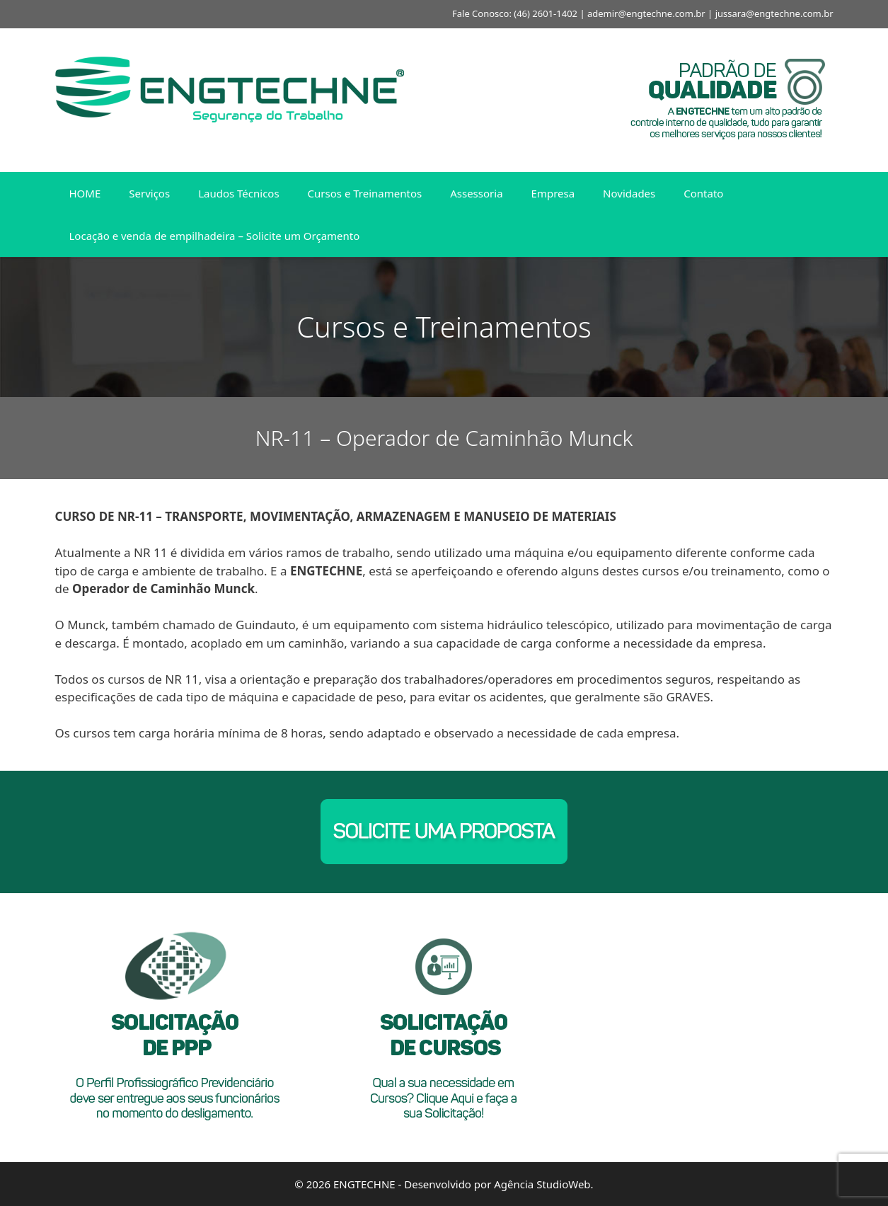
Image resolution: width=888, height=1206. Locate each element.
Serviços (149, 193)
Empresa (553, 193)
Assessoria (476, 193)
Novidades (629, 193)
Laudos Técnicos (238, 193)
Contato (703, 193)
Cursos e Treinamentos (365, 193)
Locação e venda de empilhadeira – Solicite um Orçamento (214, 236)
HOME (85, 193)
